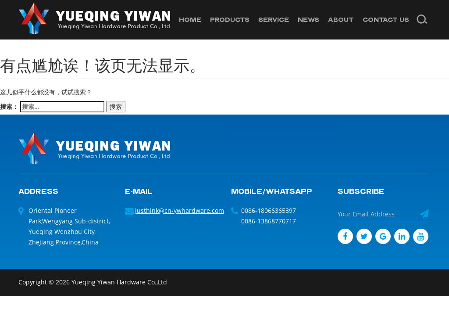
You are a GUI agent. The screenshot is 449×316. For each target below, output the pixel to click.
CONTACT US (386, 19)
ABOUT (341, 19)
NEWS (308, 19)
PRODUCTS (229, 19)
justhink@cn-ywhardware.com (179, 210)
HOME (190, 19)
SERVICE (273, 19)
